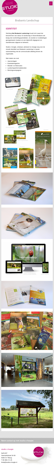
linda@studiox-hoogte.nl (9, 462)
